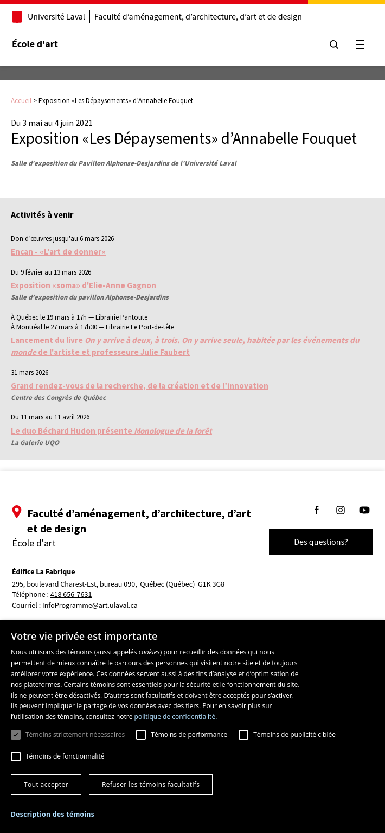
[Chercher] (332, 44)
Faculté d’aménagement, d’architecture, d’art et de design (200, 17)
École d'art (37, 44)
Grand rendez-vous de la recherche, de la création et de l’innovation (139, 385)
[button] (52, 814)
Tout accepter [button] (46, 784)
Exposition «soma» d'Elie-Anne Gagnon (83, 285)
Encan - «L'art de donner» (58, 251)
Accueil (21, 100)
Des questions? (319, 542)
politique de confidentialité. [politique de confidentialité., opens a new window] (175, 716)
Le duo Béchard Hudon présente (111, 430)
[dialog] (192, 726)
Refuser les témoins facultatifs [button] (151, 784)
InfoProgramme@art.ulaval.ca (92, 605)
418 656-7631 (73, 595)
